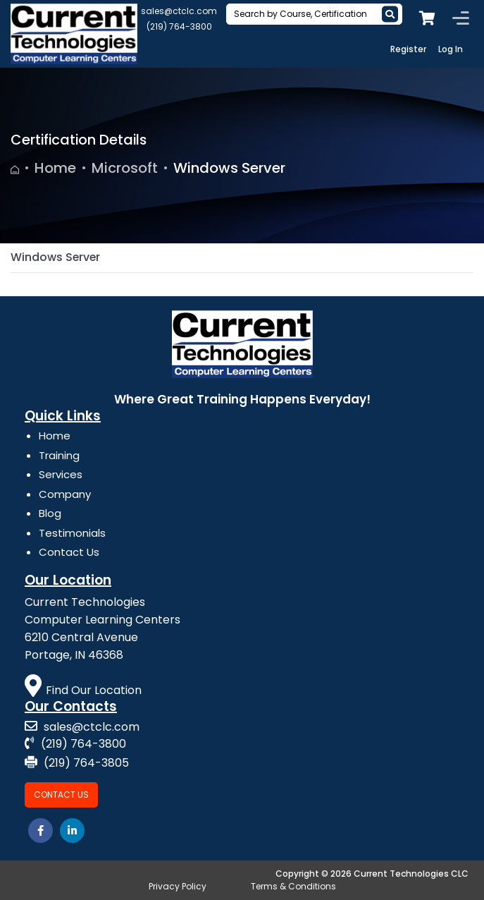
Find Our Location (83, 690)
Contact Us (69, 552)
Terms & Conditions (293, 886)
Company (65, 494)
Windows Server (229, 168)
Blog (50, 513)
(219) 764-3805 (77, 763)
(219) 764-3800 (179, 26)
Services (60, 474)
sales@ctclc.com (179, 11)
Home (55, 168)
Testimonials (72, 532)
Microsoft (125, 168)
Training (59, 455)
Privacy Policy (177, 886)
